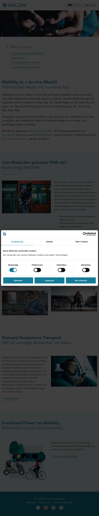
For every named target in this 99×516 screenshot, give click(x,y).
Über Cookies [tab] (82, 242)
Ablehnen (18, 280)
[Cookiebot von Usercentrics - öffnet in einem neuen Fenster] (84, 234)
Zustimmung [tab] (17, 242)
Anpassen (49, 280)
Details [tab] (49, 242)
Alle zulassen (81, 280)
